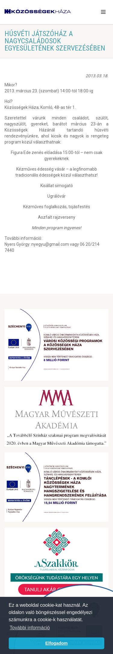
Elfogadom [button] (56, 643)
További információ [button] (30, 627)
